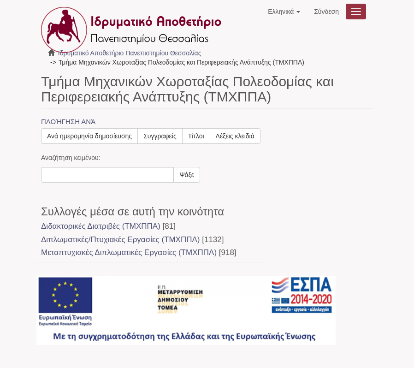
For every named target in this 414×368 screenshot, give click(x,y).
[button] (284, 11)
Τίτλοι (196, 136)
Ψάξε (186, 174)
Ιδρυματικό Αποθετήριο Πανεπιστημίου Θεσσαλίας (129, 53)
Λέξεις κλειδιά (235, 136)
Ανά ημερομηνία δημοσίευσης (89, 136)
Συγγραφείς (160, 136)
